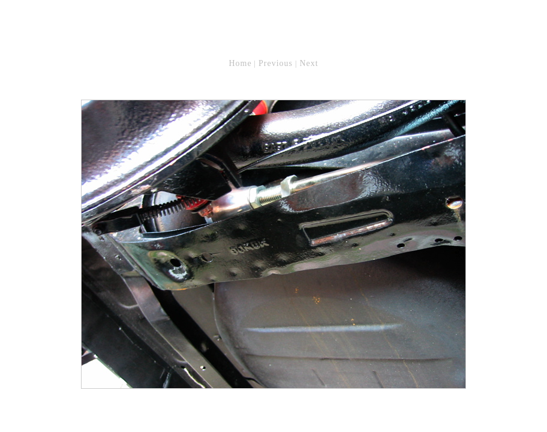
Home (240, 63)
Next (308, 63)
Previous (276, 63)
